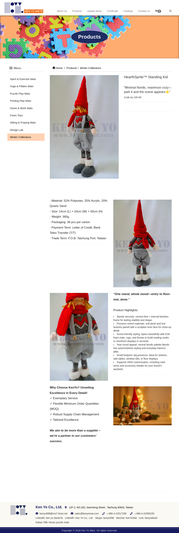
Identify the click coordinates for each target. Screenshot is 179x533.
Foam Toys (16, 115)
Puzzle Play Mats (20, 93)
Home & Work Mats (21, 108)
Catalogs (128, 11)
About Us (62, 11)
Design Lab (16, 129)
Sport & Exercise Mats (23, 79)
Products (77, 11)
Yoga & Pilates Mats (21, 86)
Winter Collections (20, 137)
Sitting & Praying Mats (23, 122)
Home (57, 67)
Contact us (144, 11)
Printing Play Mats (20, 100)
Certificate (112, 11)
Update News (94, 11)
